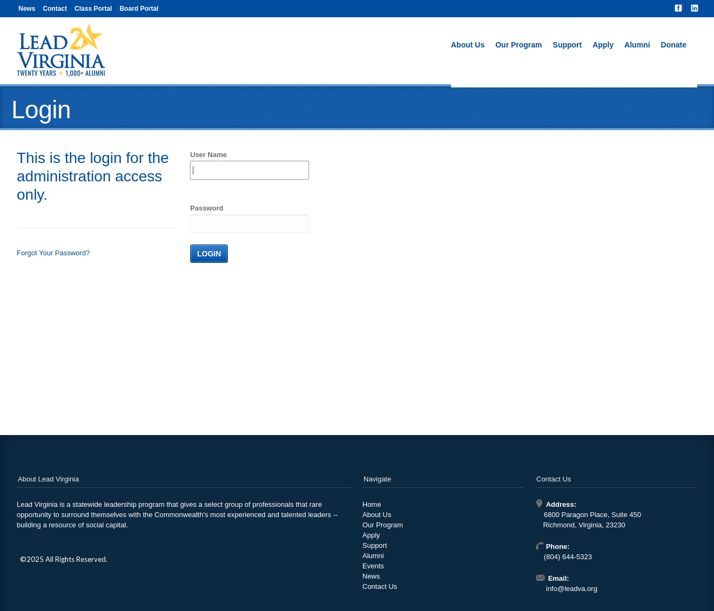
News (26, 8)
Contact (55, 8)
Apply (603, 44)
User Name (208, 155)
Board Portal (138, 8)
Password (206, 208)
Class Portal (93, 8)
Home (371, 504)
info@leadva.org (571, 589)
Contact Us (379, 586)
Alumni (637, 44)
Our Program (518, 44)
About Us (467, 44)
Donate (673, 44)
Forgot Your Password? (53, 253)
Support (567, 44)
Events (373, 566)
